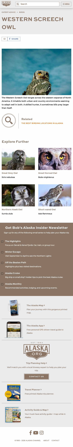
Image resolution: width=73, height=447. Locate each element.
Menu (66, 4)
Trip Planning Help (36, 363)
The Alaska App (36, 326)
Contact (55, 441)
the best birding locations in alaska (42, 123)
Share (13, 39)
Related (26, 119)
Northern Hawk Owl (12, 210)
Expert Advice (9, 12)
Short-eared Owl (47, 210)
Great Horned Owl (47, 173)
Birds (22, 12)
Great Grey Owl (10, 173)
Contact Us (36, 377)
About (46, 441)
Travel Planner (33, 390)
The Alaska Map (36, 305)
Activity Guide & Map (36, 410)
